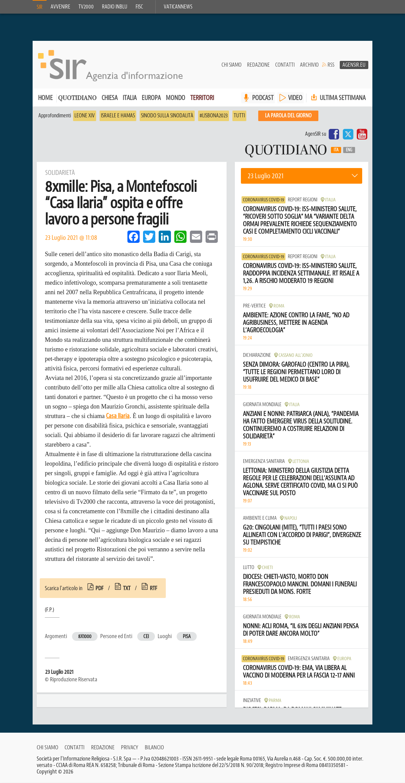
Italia (130, 98)
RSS (331, 65)
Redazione (258, 65)
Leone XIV (84, 115)
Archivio (309, 65)
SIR (39, 7)
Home (45, 98)
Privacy (129, 747)
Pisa (187, 636)
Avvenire (60, 6)
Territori (202, 98)
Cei (146, 636)
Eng (349, 150)
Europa (151, 98)
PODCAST (263, 98)
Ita (336, 150)
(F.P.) (49, 609)
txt (126, 588)
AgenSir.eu (354, 65)
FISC (139, 6)
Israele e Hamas (118, 115)
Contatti (285, 65)
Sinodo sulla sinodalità (167, 115)
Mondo (175, 98)
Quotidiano (77, 98)
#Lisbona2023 (213, 115)
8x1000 (84, 636)
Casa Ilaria (117, 416)
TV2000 (86, 6)
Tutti (239, 115)
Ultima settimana (338, 98)
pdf (99, 588)
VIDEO (295, 98)
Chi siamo (232, 65)
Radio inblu (114, 6)
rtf (153, 588)
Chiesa (110, 98)
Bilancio (154, 747)
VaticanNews (178, 6)
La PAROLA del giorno (288, 115)
